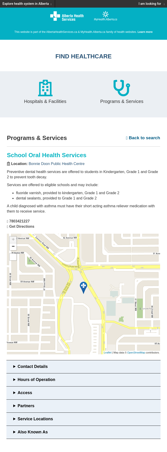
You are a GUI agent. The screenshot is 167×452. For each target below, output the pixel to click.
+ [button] (13, 239)
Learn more (145, 32)
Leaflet (107, 352)
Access (25, 392)
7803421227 (19, 221)
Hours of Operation (36, 379)
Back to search (143, 137)
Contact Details (33, 366)
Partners (26, 406)
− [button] (13, 246)
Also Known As (33, 432)
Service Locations (35, 419)
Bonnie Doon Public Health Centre (57, 164)
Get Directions (21, 226)
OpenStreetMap (136, 352)
